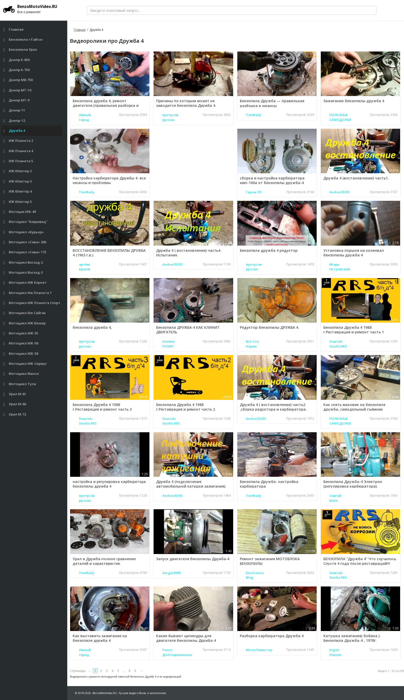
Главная (13, 29)
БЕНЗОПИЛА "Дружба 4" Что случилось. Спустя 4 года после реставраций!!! (360, 561)
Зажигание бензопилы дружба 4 (353, 100)
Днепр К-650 (16, 59)
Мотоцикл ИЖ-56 (20, 343)
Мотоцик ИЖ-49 (19, 211)
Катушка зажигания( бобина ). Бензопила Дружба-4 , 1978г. (352, 638)
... (124, 671)
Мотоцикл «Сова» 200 (24, 242)
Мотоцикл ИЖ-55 (20, 333)
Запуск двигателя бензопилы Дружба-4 (183, 561)
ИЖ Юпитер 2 (17, 171)
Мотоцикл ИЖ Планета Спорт (32, 302)
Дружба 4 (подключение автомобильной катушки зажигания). (191, 484)
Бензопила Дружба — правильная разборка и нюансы (272, 103)
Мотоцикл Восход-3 (23, 272)
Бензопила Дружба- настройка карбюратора (269, 484)
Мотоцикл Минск (21, 373)
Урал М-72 (14, 414)
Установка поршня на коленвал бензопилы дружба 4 (353, 252)
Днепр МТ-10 (17, 90)
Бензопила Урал (20, 49)
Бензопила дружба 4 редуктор (269, 250)
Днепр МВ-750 (18, 79)
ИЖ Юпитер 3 (17, 181)
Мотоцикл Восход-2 (23, 262)
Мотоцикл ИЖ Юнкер (24, 323)
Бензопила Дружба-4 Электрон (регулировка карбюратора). (352, 484)
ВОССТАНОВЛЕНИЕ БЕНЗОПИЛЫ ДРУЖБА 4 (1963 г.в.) (110, 252)
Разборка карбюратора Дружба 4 (272, 635)
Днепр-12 (14, 120)
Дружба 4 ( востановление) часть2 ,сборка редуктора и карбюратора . (274, 407)
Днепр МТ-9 (16, 100)
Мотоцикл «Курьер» (23, 232)
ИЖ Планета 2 (18, 140)
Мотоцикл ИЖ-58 (20, 353)
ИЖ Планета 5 (18, 161)
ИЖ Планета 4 (18, 151)
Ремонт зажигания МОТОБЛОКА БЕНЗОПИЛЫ (270, 561)
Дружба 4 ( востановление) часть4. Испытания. (189, 252)
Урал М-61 (14, 394)
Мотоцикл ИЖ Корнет (25, 282)
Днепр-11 (14, 110)
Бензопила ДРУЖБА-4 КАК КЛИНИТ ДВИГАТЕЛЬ (188, 329)
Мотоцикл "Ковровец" (25, 221)
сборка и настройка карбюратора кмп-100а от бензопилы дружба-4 (272, 180)
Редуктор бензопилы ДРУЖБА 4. (269, 327)
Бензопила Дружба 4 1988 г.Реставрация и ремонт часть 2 (186, 407)
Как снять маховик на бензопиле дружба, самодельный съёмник (354, 407)
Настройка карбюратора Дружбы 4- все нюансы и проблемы (107, 180)
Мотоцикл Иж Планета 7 (27, 292)
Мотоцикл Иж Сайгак (24, 312)
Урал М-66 (14, 404)
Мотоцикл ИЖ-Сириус (25, 363)
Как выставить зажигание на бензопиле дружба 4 (100, 638)
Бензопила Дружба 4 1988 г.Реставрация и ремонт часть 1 (353, 329)
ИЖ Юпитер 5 (17, 201)
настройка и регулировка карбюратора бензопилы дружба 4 (106, 484)
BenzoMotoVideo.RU (32, 9)
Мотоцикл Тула (19, 384)
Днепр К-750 (16, 69)
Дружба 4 (14, 130)
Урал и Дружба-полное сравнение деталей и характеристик (105, 561)
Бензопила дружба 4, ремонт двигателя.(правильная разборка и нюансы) (106, 105)
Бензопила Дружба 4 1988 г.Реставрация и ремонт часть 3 (103, 407)
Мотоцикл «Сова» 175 (24, 252)
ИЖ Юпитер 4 (17, 191)
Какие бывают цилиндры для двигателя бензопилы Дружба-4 (186, 638)
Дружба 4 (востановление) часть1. (356, 178)
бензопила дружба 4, (93, 327)
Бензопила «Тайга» (23, 39)
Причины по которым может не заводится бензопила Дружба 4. (186, 103)
